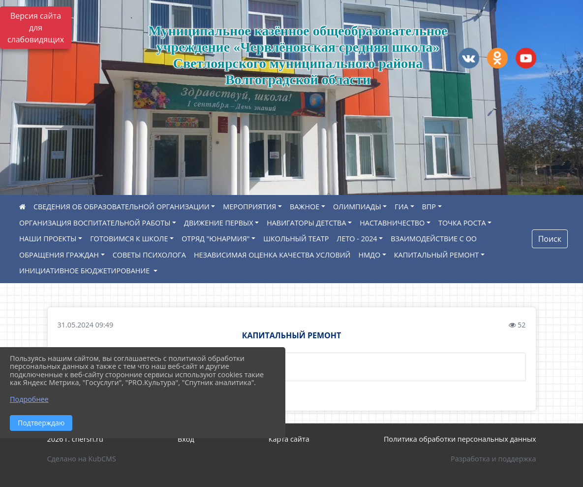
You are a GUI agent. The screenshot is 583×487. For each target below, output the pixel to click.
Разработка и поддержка (493, 458)
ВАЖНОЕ (304, 206)
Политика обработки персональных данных (460, 439)
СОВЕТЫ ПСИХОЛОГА (149, 255)
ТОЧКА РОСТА (462, 222)
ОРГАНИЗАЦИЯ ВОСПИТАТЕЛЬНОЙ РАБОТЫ (94, 222)
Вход (186, 439)
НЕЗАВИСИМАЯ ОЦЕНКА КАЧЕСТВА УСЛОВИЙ (272, 255)
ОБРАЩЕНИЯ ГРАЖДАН (59, 255)
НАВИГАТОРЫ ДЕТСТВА (306, 222)
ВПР (429, 206)
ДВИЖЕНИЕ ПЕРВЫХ (218, 222)
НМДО (370, 255)
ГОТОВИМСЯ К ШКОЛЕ (129, 238)
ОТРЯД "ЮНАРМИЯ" (215, 238)
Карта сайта (289, 439)
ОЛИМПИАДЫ (357, 206)
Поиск (549, 238)
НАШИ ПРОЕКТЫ (47, 238)
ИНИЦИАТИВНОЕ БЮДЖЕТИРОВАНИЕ (85, 270)
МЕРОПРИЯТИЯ (249, 206)
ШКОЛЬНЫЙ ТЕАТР (296, 238)
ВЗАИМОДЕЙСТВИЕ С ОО (434, 238)
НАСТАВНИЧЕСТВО (392, 222)
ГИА (401, 206)
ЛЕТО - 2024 (357, 238)
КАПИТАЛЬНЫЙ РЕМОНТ (436, 255)
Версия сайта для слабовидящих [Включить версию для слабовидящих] (35, 27)
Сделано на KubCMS (81, 458)
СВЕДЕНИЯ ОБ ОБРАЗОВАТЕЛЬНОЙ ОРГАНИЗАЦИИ (121, 206)
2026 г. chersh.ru (75, 439)
